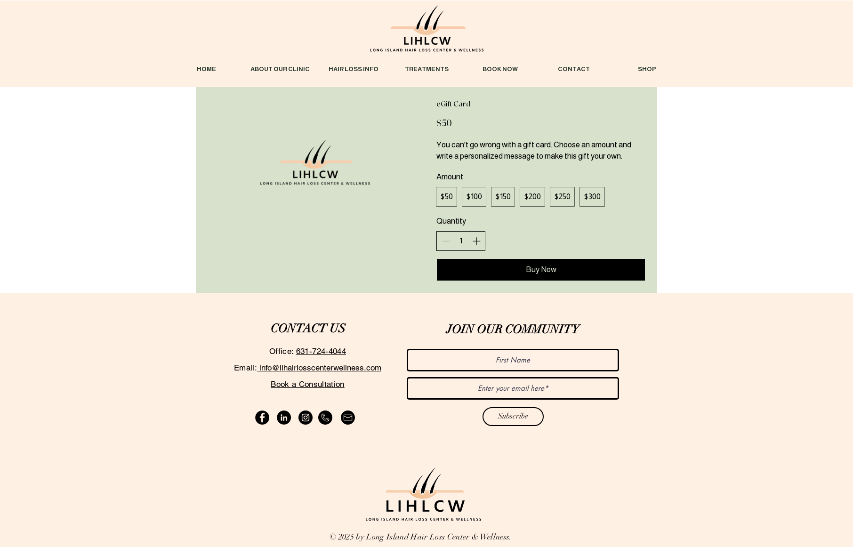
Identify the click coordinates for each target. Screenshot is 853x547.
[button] (353, 69)
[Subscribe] (513, 416)
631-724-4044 (321, 351)
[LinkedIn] (284, 417)
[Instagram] (305, 417)
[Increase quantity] (476, 241)
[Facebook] (262, 417)
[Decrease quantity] (446, 241)
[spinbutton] (461, 241)
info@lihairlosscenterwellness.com (319, 367)
